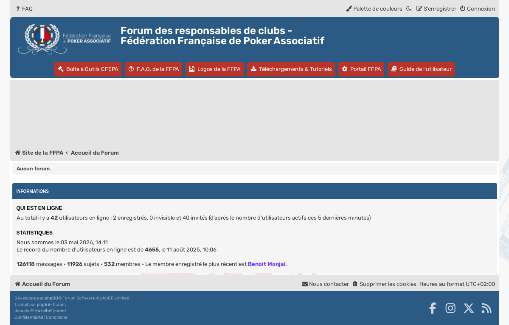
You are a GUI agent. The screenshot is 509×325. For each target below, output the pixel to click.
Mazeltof (43, 311)
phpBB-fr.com (51, 304)
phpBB (51, 298)
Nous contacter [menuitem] (325, 284)
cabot (60, 311)
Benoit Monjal (267, 264)
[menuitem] (23, 9)
